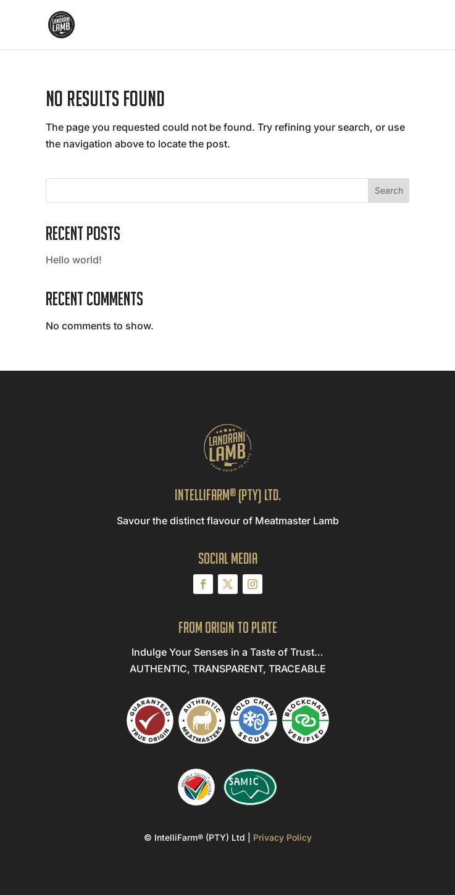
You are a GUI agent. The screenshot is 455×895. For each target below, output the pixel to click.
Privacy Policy (282, 837)
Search (389, 190)
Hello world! (74, 260)
